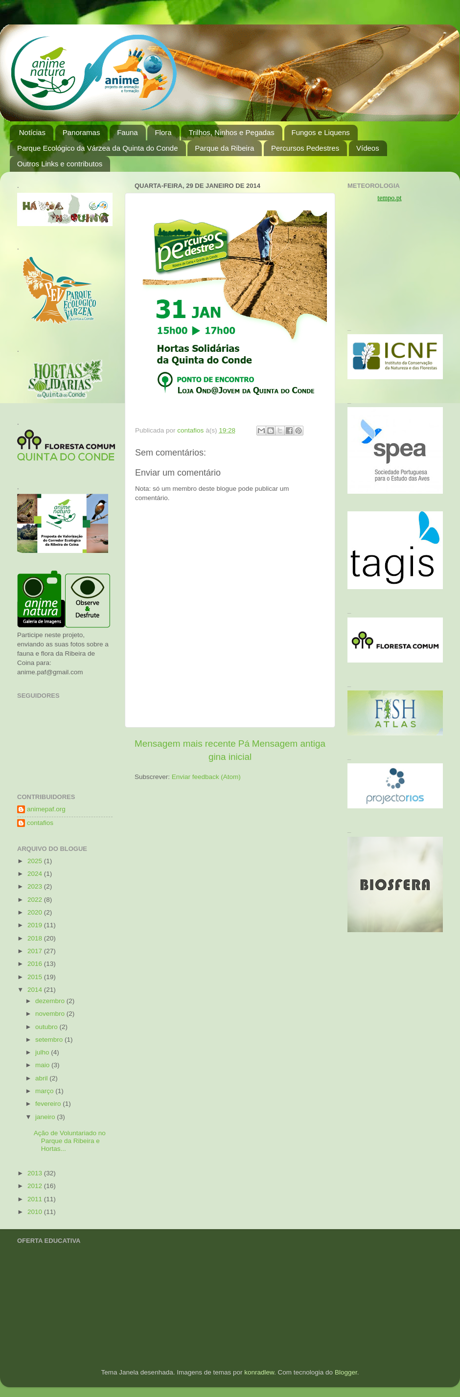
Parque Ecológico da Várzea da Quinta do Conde (97, 148)
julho (43, 1052)
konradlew (259, 1372)
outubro (47, 1027)
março (45, 1091)
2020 (35, 912)
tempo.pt (389, 198)
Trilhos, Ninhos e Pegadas (231, 132)
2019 (35, 925)
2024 (35, 873)
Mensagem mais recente (185, 743)
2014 (35, 989)
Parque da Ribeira (224, 148)
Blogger (346, 1372)
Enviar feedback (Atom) (206, 776)
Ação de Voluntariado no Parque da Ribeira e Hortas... (70, 1140)
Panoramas (81, 132)
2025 (35, 861)
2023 (35, 886)
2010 (35, 1211)
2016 (35, 963)
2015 (35, 977)
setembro (50, 1039)
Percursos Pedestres (305, 148)
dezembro (51, 1001)
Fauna (127, 132)
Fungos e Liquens (321, 132)
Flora (163, 132)
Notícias (32, 132)
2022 (35, 899)
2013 (35, 1173)
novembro (51, 1013)
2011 (35, 1199)
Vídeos (367, 148)
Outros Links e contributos (59, 164)
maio (43, 1065)
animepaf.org (46, 809)
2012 (35, 1186)
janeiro (46, 1117)
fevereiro (49, 1103)
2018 (35, 938)
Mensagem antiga (288, 743)
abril (42, 1078)
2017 (35, 951)
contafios (40, 822)
